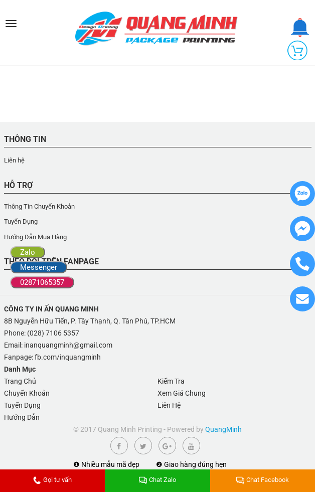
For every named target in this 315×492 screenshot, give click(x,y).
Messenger (38, 267)
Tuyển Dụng (21, 221)
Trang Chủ (20, 381)
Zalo (27, 252)
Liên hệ (14, 160)
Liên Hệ (169, 405)
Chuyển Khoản (27, 393)
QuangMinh (223, 429)
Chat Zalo (157, 479)
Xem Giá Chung (182, 393)
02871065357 (42, 282)
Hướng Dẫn (22, 417)
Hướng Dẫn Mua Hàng (35, 237)
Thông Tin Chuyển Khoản (39, 206)
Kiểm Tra (171, 381)
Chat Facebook (262, 479)
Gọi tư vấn (52, 479)
